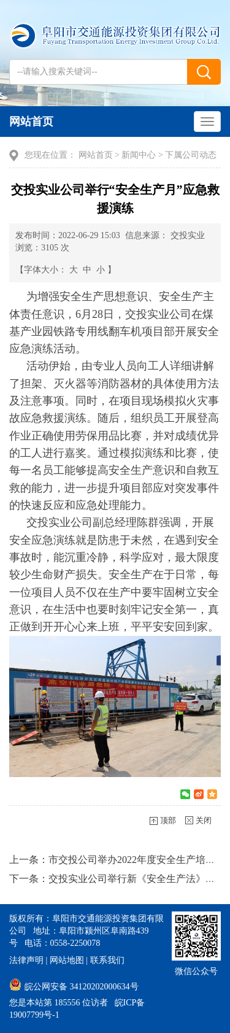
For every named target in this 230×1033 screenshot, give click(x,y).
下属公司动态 (191, 155)
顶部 (168, 820)
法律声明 (26, 960)
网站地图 (67, 960)
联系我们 (107, 960)
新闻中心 (138, 155)
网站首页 (31, 121)
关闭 (204, 820)
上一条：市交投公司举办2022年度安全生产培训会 (117, 859)
